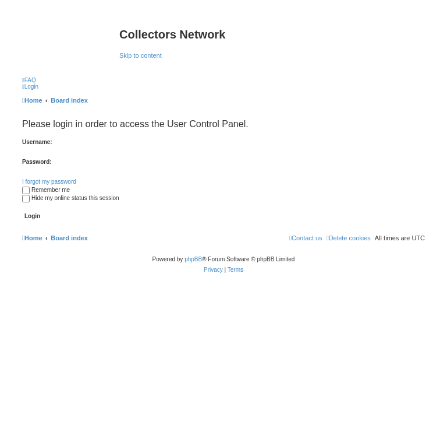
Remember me (46, 190)
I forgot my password (49, 181)
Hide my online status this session (70, 198)
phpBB (193, 259)
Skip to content (140, 55)
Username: (37, 142)
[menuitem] (29, 80)
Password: (37, 162)
